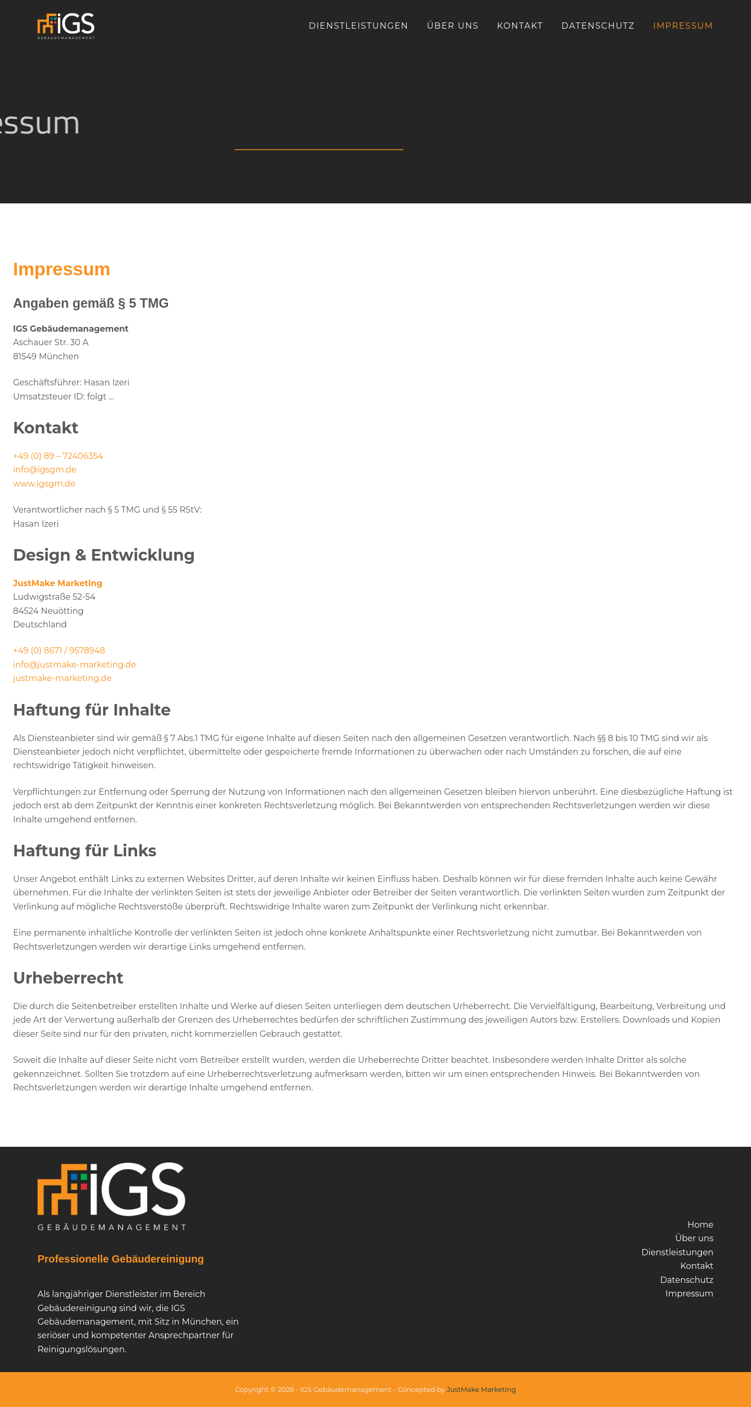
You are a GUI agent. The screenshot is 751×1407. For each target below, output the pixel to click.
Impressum (683, 26)
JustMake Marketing (57, 583)
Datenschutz (598, 26)
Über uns (453, 26)
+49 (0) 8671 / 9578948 (59, 651)
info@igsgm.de (45, 470)
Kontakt (520, 26)
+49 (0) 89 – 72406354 (58, 456)
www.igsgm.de (44, 484)
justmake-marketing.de (62, 678)
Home (700, 1225)
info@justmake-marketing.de (74, 665)
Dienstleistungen (359, 26)
